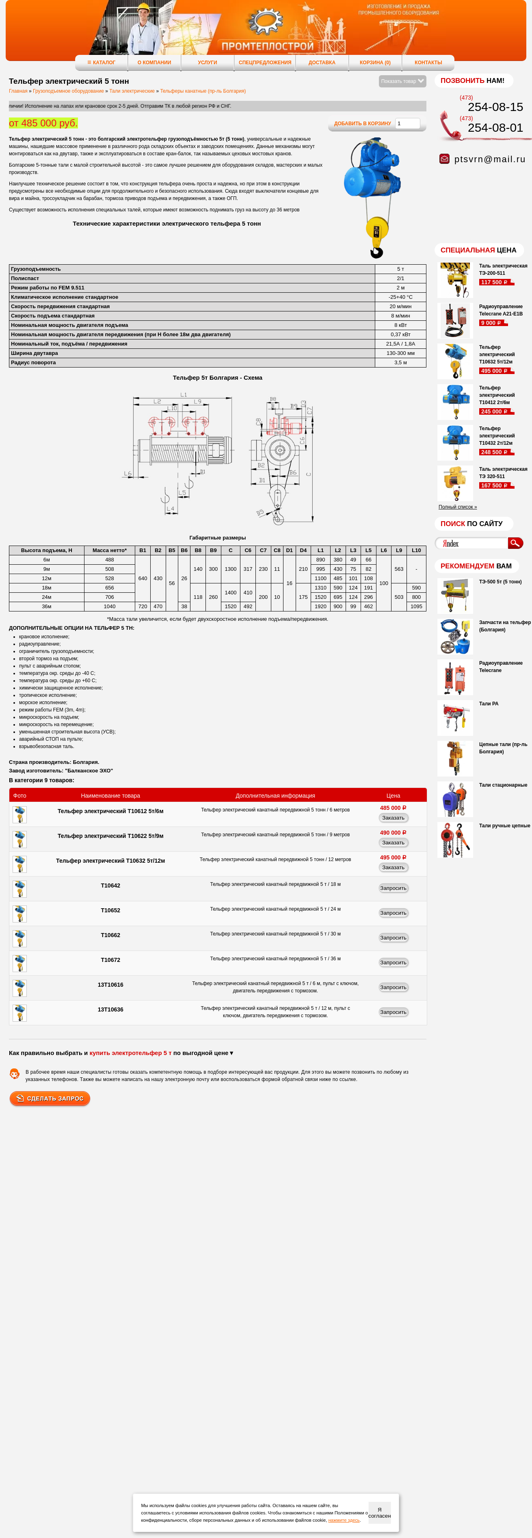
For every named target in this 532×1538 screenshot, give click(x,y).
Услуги (207, 62)
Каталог (101, 62)
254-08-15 (495, 106)
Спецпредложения (265, 62)
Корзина (375, 62)
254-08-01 (495, 127)
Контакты (428, 62)
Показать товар (402, 81)
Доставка (322, 62)
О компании (154, 62)
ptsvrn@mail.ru (490, 159)
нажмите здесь (343, 1520)
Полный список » (458, 507)
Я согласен (379, 1513)
